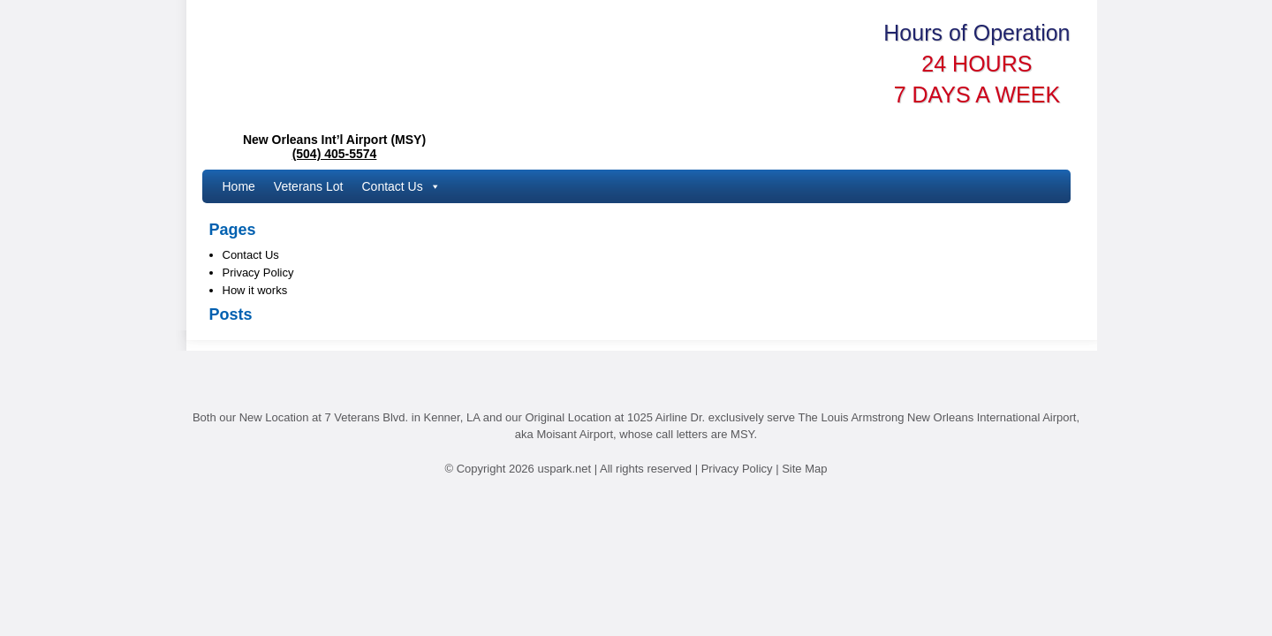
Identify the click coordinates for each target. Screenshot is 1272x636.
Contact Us (400, 186)
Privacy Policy (258, 272)
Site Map (804, 468)
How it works (255, 290)
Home (239, 186)
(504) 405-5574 (334, 154)
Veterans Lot (309, 186)
